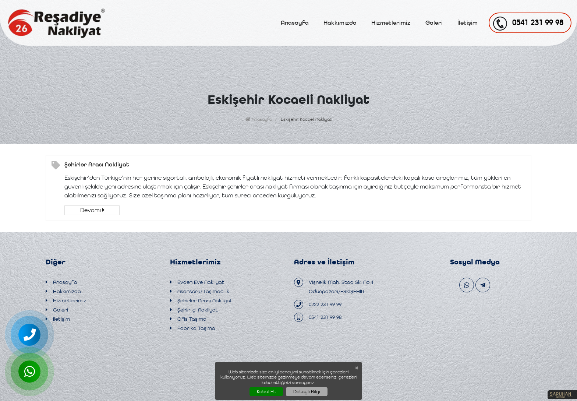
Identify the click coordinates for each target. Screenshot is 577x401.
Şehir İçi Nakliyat (194, 309)
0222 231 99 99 (317, 304)
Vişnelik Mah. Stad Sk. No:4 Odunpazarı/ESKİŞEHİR (333, 286)
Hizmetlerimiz (391, 22)
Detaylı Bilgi (306, 391)
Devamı (92, 210)
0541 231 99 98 (317, 317)
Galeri (434, 22)
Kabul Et (266, 391)
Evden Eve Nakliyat (197, 282)
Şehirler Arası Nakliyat (96, 164)
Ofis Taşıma (188, 319)
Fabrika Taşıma (192, 328)
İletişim (467, 22)
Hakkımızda (340, 22)
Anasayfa (295, 22)
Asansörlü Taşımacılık (199, 291)
